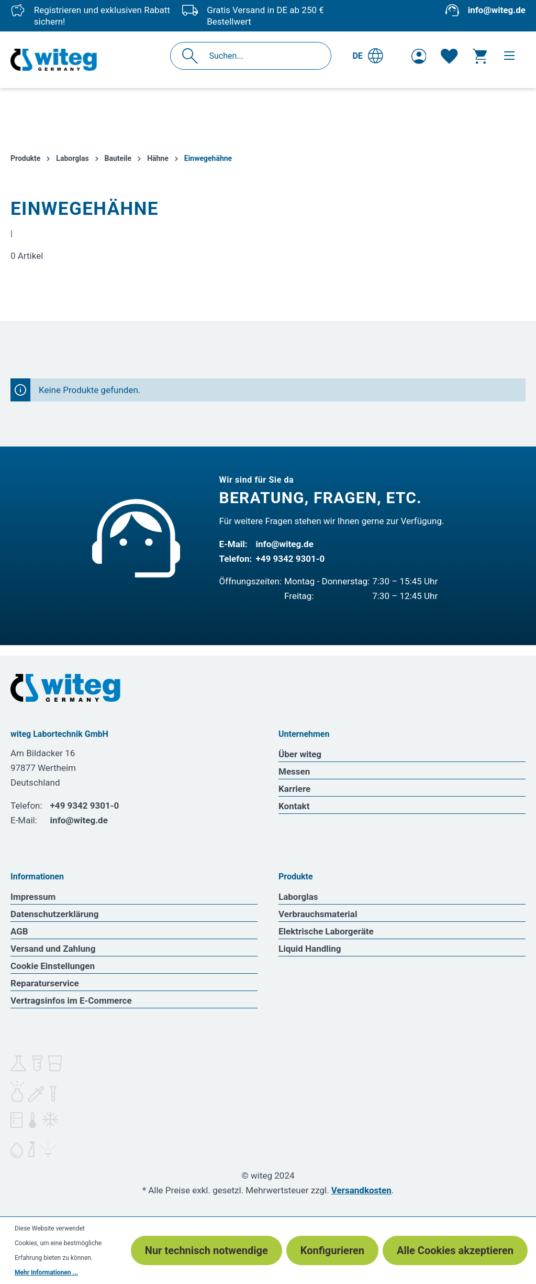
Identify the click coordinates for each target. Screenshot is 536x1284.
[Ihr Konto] (419, 56)
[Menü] (509, 55)
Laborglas (298, 896)
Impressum (32, 896)
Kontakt (293, 806)
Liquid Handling (309, 948)
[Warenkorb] (479, 56)
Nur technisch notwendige (206, 1250)
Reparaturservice (44, 983)
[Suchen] (193, 56)
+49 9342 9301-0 (290, 558)
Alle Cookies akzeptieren (455, 1250)
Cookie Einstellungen (52, 966)
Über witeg (299, 754)
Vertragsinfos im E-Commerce (71, 1000)
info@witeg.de (497, 10)
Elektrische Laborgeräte (326, 931)
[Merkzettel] (449, 56)
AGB (19, 931)
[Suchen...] (262, 56)
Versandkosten (361, 1190)
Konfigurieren (332, 1250)
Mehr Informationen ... (46, 1272)
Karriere (294, 789)
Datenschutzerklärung (54, 914)
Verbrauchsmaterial (317, 914)
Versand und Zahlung (52, 948)
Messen (294, 771)
